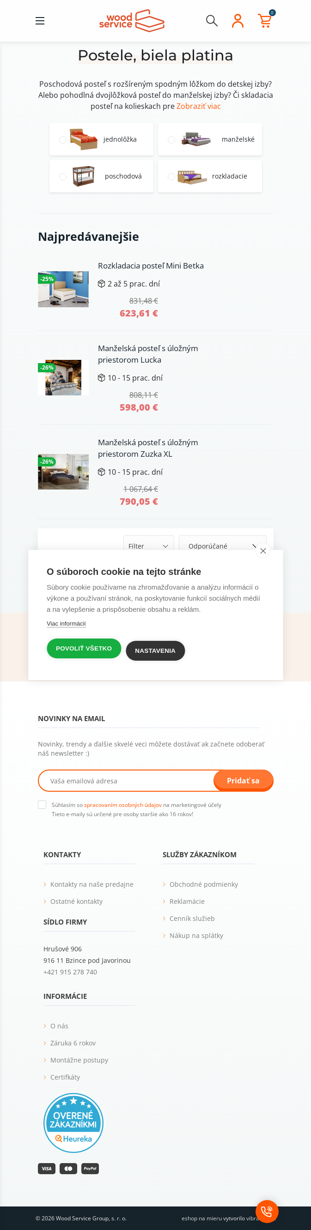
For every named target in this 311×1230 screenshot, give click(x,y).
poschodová (123, 176)
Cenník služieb (192, 918)
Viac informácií (66, 623)
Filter (136, 546)
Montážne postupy (79, 1060)
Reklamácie (187, 901)
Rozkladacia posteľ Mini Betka (151, 265)
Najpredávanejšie (88, 236)
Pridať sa (243, 781)
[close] (262, 550)
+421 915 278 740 (70, 971)
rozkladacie (229, 176)
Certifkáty (65, 1077)
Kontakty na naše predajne (92, 884)
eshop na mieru (202, 1218)
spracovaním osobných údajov (123, 805)
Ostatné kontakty (76, 901)
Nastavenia (155, 650)
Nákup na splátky (196, 935)
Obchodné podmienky (204, 884)
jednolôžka (120, 139)
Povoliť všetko (84, 648)
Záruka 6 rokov (73, 1043)
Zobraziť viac (199, 106)
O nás (59, 1025)
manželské (238, 139)
